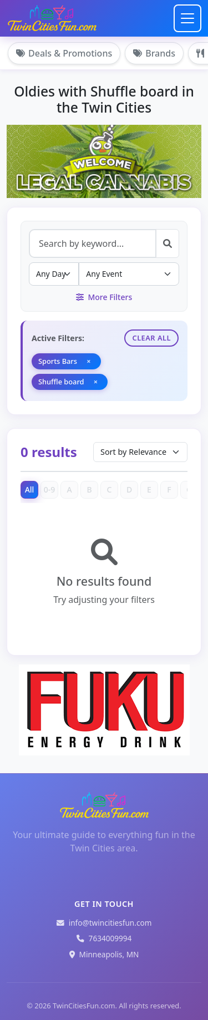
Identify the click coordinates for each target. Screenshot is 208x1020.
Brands (154, 53)
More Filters (104, 297)
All (29, 489)
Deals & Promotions (64, 53)
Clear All (151, 338)
